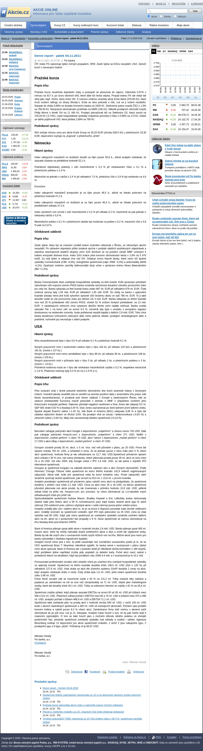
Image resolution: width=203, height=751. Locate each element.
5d (165, 97)
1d (158, 97)
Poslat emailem (116, 671)
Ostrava (18, 100)
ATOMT (6, 150)
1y (195, 97)
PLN (4, 204)
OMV (4, 171)
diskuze (180, 16)
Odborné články (161, 138)
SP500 (182, 51)
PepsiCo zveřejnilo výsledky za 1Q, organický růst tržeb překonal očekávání (83, 711)
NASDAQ (172, 51)
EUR (4, 193)
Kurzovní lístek (11, 185)
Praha (17, 97)
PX (153, 51)
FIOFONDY (144, 3)
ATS (4, 142)
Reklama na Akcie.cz (134, 737)
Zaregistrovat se (194, 38)
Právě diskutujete (13, 45)
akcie (152, 16)
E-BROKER (197, 3)
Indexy (155, 45)
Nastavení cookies (108, 737)
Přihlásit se (176, 38)
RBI (4, 178)
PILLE (5, 135)
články (166, 16)
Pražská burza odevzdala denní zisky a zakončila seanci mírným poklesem (83, 705)
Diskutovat (76, 671)
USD (4, 207)
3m (180, 97)
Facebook (95, 671)
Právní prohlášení (192, 737)
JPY (4, 200)
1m (172, 97)
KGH (4, 146)
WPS (4, 167)
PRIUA (5, 175)
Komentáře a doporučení (40, 38)
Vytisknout (138, 671)
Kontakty (172, 737)
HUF (4, 196)
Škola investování (13, 89)
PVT (4, 138)
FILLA (5, 164)
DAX (190, 51)
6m (188, 97)
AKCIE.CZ (161, 3)
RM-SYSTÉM (178, 3)
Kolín (17, 104)
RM (159, 51)
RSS (158, 737)
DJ (164, 51)
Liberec (18, 115)
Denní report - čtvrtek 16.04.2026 (60, 688)
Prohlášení (40, 643)
